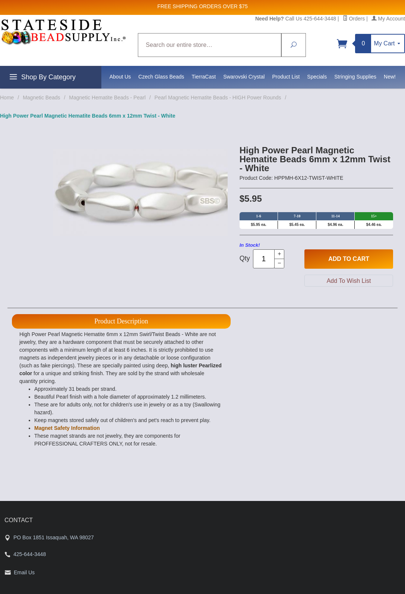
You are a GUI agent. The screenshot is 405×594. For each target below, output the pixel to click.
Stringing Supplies (355, 77)
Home (7, 97)
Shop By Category (41, 78)
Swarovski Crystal (244, 77)
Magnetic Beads (41, 97)
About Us (120, 77)
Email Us (24, 572)
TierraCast (204, 77)
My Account (388, 19)
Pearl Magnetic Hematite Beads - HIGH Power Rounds (218, 97)
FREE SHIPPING (177, 6)
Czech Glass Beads (161, 77)
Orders (354, 19)
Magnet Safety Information (67, 428)
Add (348, 259)
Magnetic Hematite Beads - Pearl (107, 97)
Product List (286, 77)
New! (390, 77)
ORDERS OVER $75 (223, 6)
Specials (317, 77)
